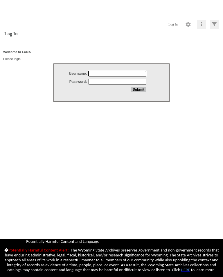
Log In (173, 24)
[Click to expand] (214, 24)
